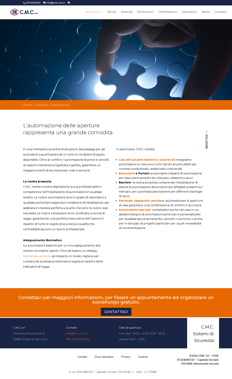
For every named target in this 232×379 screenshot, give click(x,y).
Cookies (143, 357)
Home (27, 105)
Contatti (220, 12)
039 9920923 (80, 339)
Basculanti (127, 173)
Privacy (125, 357)
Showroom (145, 12)
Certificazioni (167, 12)
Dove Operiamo (104, 357)
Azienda (127, 12)
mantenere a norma (37, 256)
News (206, 12)
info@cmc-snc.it (76, 333)
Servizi (111, 12)
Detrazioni (189, 12)
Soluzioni (92, 12)
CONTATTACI (116, 312)
